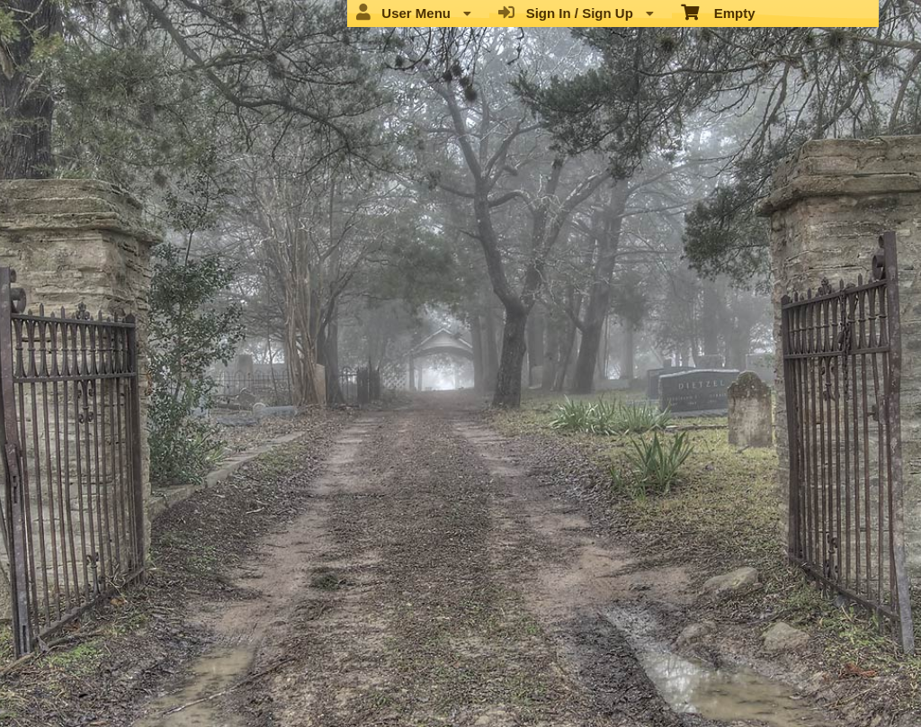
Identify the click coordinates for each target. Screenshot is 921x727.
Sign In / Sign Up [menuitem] (576, 12)
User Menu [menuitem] (413, 12)
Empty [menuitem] (718, 12)
